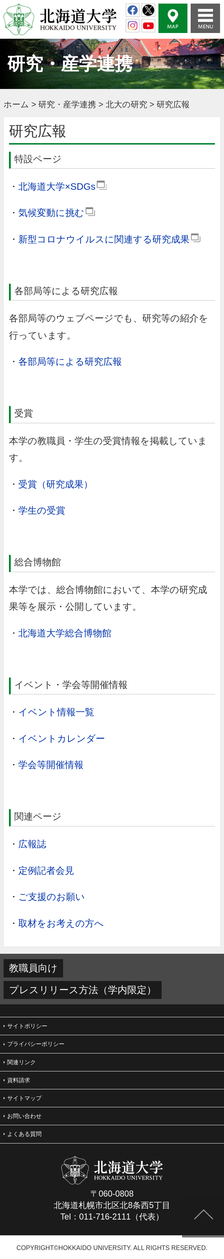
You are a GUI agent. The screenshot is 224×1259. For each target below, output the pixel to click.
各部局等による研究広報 (70, 361)
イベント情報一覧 (56, 712)
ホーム (16, 104)
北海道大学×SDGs (62, 186)
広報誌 (32, 844)
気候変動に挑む (56, 212)
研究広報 (173, 104)
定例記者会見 (46, 870)
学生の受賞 (41, 510)
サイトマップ (24, 1098)
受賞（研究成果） (55, 484)
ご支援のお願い (51, 896)
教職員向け (33, 968)
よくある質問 (24, 1134)
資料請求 (18, 1080)
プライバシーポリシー (36, 1044)
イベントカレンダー (61, 738)
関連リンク (21, 1062)
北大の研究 (126, 104)
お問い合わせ (24, 1116)
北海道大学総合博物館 (64, 633)
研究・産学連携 (67, 104)
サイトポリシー (27, 1026)
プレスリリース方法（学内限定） (82, 990)
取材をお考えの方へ (61, 923)
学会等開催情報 (51, 764)
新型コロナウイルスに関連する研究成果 (109, 239)
